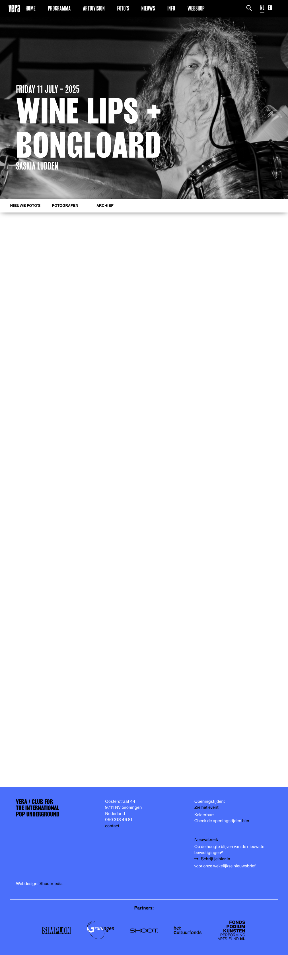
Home (31, 8)
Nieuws (148, 8)
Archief (104, 205)
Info (171, 8)
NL (262, 7)
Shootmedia (51, 884)
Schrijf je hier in (215, 859)
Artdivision (94, 8)
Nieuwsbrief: (206, 840)
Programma (59, 8)
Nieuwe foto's (25, 205)
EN (270, 7)
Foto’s (123, 8)
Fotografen (65, 205)
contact (112, 826)
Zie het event (206, 807)
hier (245, 821)
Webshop (196, 8)
